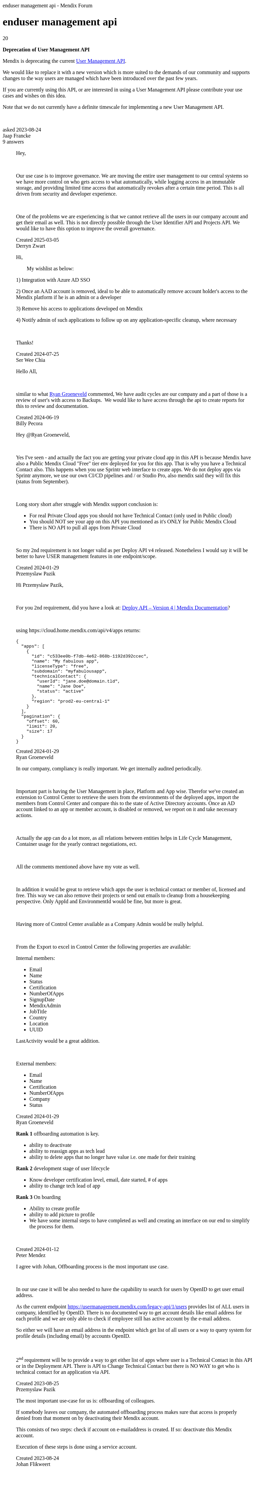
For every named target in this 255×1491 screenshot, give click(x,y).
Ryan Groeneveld (68, 394)
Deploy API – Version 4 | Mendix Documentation (175, 607)
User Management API (100, 61)
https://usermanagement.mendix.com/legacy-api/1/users (127, 1327)
